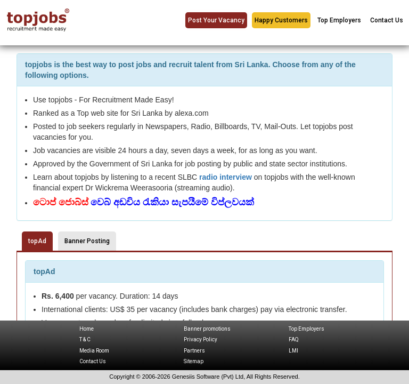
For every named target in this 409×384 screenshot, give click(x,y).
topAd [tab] (37, 241)
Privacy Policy (200, 339)
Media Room (94, 351)
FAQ (294, 339)
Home (86, 329)
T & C (85, 339)
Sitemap (193, 361)
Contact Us (386, 20)
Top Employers (339, 20)
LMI (293, 351)
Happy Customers (281, 20)
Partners (194, 351)
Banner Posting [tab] (87, 241)
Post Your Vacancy (216, 20)
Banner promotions (207, 329)
